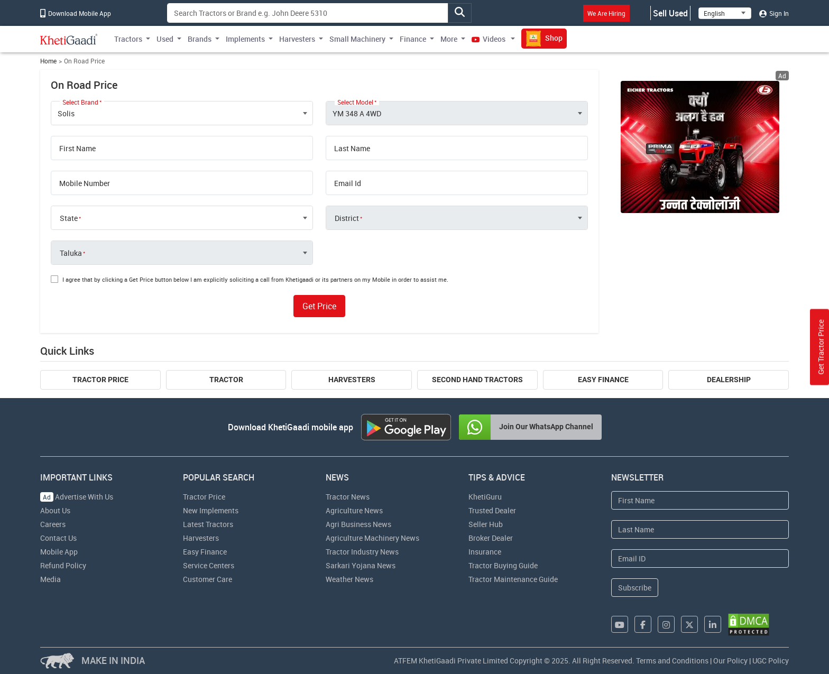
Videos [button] (489, 39)
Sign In (774, 13)
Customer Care (207, 579)
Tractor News (348, 497)
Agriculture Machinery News (372, 538)
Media (50, 579)
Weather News (349, 579)
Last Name (352, 148)
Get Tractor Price (821, 346)
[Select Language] (725, 13)
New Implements (210, 510)
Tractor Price (100, 379)
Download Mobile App (75, 13)
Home (48, 61)
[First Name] (700, 500)
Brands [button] (199, 39)
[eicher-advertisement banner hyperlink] (700, 147)
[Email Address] (700, 558)
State (69, 218)
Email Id (347, 183)
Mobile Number (84, 183)
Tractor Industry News (362, 552)
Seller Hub (485, 524)
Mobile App (59, 552)
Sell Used (670, 13)
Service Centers (208, 565)
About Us (55, 510)
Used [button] (164, 39)
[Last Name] (700, 529)
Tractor (226, 379)
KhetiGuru (485, 497)
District (347, 218)
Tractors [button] (128, 39)
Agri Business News (358, 524)
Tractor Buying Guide (503, 565)
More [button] (448, 39)
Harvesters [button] (297, 39)
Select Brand (80, 102)
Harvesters (351, 379)
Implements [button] (245, 39)
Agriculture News (354, 510)
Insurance (484, 552)
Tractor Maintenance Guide (513, 579)
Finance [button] (413, 39)
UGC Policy (770, 660)
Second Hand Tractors (477, 379)
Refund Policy (63, 565)
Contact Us (58, 538)
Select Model (355, 102)
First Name (77, 148)
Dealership (729, 379)
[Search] (307, 13)
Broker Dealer (490, 538)
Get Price (319, 306)
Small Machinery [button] (357, 39)
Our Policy (730, 660)
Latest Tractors (208, 524)
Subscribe (634, 588)
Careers (53, 524)
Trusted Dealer (492, 510)
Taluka (71, 253)
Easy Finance (603, 379)
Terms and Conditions (672, 660)
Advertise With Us (76, 497)
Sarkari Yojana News (360, 565)
